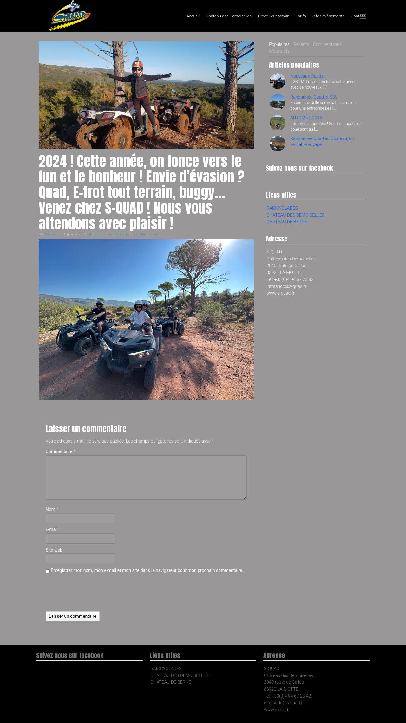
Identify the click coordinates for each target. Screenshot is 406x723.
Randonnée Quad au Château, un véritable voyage (322, 141)
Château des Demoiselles (229, 16)
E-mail (53, 529)
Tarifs (301, 16)
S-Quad (51, 234)
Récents (301, 44)
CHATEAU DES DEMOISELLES (295, 215)
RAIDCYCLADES (282, 208)
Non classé (148, 234)
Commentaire (60, 451)
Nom (52, 509)
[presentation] (94, 592)
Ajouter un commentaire (108, 234)
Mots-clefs (279, 51)
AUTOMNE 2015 (306, 117)
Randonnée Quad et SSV (313, 96)
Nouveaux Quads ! (307, 76)
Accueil (193, 16)
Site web (54, 550)
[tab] (279, 44)
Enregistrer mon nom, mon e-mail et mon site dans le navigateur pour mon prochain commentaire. (147, 570)
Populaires (279, 44)
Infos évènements (328, 16)
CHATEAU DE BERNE (286, 221)
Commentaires (327, 44)
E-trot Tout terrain (273, 16)
